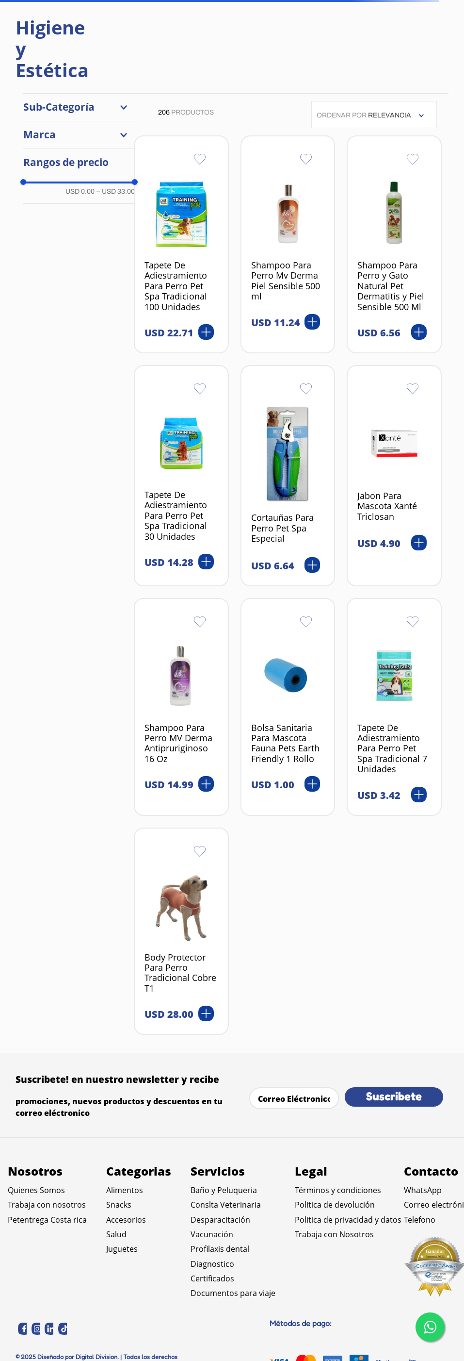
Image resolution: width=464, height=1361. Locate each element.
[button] (79, 107)
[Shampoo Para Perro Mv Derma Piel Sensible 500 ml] (288, 244)
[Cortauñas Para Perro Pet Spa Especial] (288, 475)
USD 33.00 (115, 191)
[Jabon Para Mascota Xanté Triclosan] (394, 475)
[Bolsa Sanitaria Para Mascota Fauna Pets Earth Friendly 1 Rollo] (288, 707)
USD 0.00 (80, 191)
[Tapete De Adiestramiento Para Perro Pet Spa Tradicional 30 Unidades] (181, 475)
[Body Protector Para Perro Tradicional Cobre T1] (181, 931)
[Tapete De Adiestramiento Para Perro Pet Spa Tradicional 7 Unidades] (394, 707)
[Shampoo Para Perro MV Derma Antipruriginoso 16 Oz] (181, 707)
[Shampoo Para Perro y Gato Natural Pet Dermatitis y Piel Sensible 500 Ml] (394, 244)
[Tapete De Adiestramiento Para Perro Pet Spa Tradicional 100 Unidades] (181, 244)
